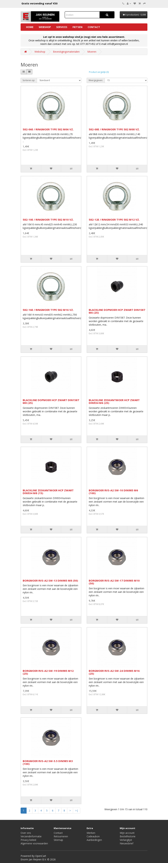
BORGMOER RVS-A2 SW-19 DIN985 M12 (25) (48, 672)
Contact (94, 27)
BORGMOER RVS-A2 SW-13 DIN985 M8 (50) (50, 580)
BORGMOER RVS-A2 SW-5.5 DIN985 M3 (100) (48, 762)
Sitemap (58, 840)
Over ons (26, 833)
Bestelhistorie (127, 836)
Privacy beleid (28, 840)
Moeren (91, 51)
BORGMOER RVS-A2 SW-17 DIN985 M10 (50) (114, 582)
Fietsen (77, 27)
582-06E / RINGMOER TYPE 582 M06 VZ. (48, 129)
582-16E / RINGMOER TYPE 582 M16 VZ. (48, 310)
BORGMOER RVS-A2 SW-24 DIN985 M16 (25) (114, 672)
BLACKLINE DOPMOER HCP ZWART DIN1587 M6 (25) (117, 311)
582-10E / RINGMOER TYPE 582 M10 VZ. (48, 219)
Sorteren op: (29, 80)
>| (76, 810)
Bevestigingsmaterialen (66, 51)
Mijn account (127, 833)
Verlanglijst (126, 840)
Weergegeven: (96, 80)
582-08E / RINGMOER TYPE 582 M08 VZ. (114, 129)
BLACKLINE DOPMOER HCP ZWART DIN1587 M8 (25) (51, 401)
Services (61, 27)
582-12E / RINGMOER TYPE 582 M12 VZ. (114, 219)
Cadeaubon (93, 836)
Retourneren (61, 836)
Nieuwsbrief (126, 843)
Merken (91, 833)
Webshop (45, 27)
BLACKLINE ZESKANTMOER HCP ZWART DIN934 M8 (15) (48, 491)
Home (29, 27)
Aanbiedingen (94, 840)
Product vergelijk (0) (99, 72)
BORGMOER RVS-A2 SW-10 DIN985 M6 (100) (113, 491)
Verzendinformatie (31, 836)
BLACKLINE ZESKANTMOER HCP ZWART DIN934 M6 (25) (114, 401)
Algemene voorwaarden (34, 843)
